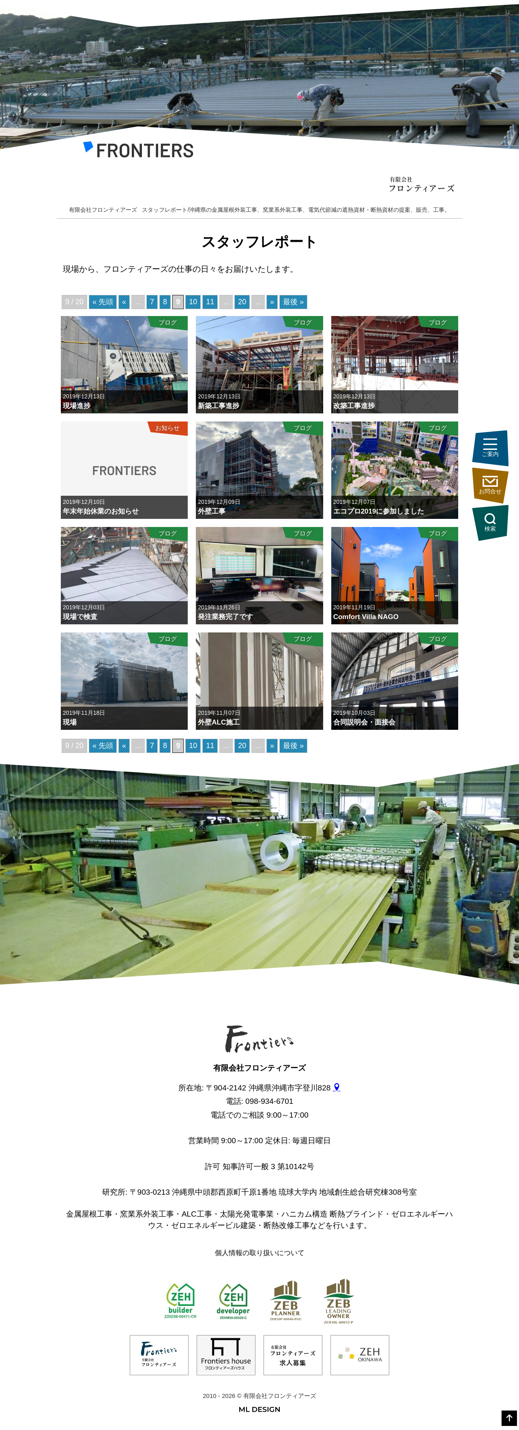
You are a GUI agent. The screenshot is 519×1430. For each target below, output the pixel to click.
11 (210, 746)
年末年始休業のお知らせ (101, 511)
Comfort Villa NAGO (366, 617)
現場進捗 (76, 406)
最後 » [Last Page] (293, 746)
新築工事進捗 (218, 406)
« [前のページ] (124, 746)
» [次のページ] (272, 746)
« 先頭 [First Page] (102, 746)
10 (193, 746)
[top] (509, 1418)
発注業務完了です (225, 617)
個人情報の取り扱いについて (260, 1253)
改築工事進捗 (354, 406)
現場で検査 (80, 617)
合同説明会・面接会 (364, 722)
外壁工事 (211, 511)
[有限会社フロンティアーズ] (138, 151)
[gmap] (337, 1088)
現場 (70, 722)
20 (242, 746)
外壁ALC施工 (219, 722)
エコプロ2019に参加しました (379, 511)
